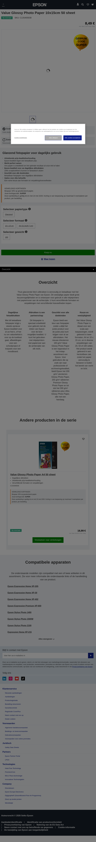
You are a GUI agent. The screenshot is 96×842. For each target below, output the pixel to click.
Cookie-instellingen (20, 137)
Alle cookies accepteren (72, 137)
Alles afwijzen (53, 137)
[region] (48, 134)
